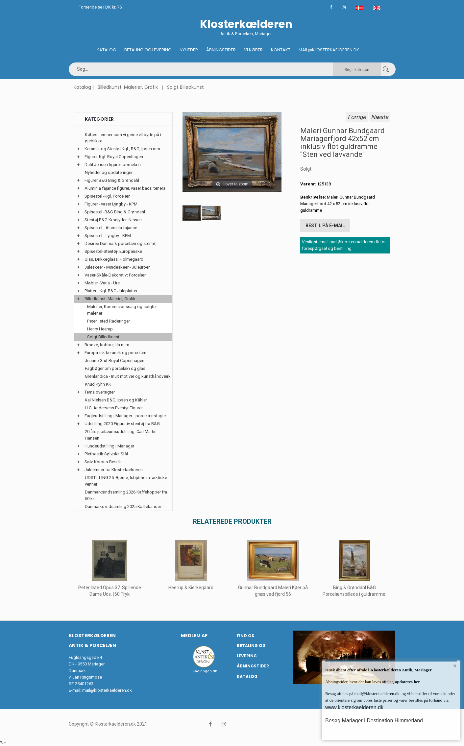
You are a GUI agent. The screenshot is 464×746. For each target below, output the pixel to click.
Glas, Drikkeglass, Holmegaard (114, 259)
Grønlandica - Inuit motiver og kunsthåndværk (128, 376)
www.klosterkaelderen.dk (354, 707)
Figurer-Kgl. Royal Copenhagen (114, 156)
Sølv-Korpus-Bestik (103, 461)
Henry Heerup (100, 328)
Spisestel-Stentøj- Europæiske (113, 251)
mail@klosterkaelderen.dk (107, 690)
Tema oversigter (100, 392)
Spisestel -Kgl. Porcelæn (108, 196)
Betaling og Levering (147, 50)
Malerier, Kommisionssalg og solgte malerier (121, 310)
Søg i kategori (357, 69)
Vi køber (253, 50)
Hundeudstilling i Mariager (109, 446)
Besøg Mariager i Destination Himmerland (374, 720)
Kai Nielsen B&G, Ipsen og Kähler (116, 399)
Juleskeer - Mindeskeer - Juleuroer (117, 267)
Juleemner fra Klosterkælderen (114, 469)
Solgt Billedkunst (185, 87)
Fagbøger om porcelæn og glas (115, 368)
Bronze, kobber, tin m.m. (107, 344)
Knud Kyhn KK (98, 384)
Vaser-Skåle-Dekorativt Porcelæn (116, 275)
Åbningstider (221, 50)
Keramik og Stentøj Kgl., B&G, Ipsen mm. (123, 148)
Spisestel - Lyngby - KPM (108, 235)
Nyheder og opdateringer (109, 172)
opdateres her (407, 681)
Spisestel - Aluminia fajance (111, 227)
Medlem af (194, 635)
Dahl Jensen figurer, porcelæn (113, 164)
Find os (245, 635)
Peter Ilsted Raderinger (108, 321)
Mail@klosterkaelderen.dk (329, 50)
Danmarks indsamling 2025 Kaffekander (123, 506)
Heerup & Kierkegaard (191, 587)
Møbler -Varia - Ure (102, 282)
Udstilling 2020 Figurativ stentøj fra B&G (122, 423)
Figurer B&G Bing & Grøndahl (112, 180)
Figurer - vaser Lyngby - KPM (111, 204)
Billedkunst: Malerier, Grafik (128, 87)
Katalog (106, 50)
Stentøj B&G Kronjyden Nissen (113, 219)
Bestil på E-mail (325, 225)
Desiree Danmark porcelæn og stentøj (121, 243)
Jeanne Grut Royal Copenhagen (114, 360)
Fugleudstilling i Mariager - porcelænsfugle (125, 415)
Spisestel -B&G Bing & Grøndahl (115, 211)
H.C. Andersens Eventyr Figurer (114, 407)
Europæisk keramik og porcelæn (115, 352)
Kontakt (280, 50)
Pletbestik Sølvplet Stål (106, 453)
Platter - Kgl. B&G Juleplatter (111, 290)
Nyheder (189, 50)
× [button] (455, 665)
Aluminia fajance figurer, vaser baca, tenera (125, 188)
